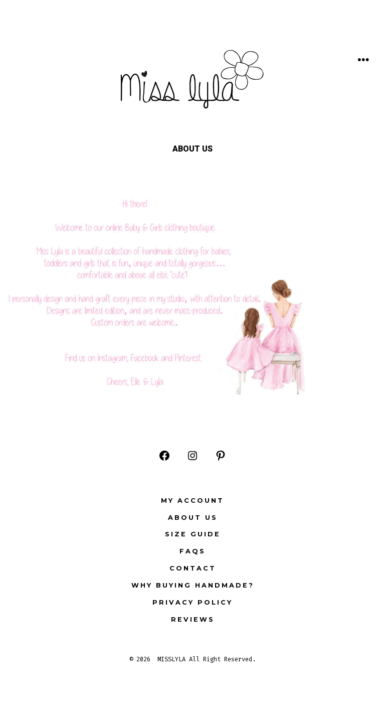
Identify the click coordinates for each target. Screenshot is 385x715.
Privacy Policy (192, 602)
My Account (192, 500)
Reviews (193, 619)
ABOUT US (193, 517)
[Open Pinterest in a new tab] (221, 456)
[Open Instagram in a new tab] (192, 456)
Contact (192, 568)
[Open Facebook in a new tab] (164, 456)
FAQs (192, 551)
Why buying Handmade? (192, 585)
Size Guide (193, 534)
